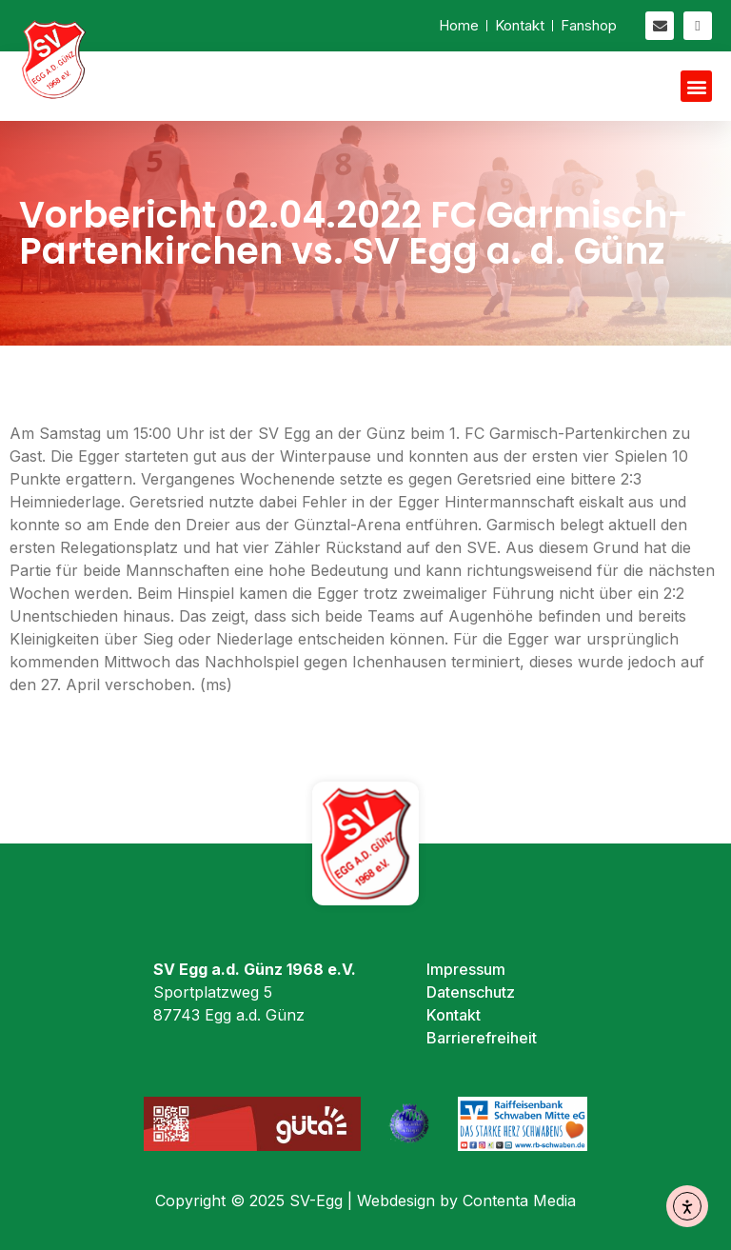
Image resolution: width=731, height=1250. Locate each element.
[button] (696, 86)
